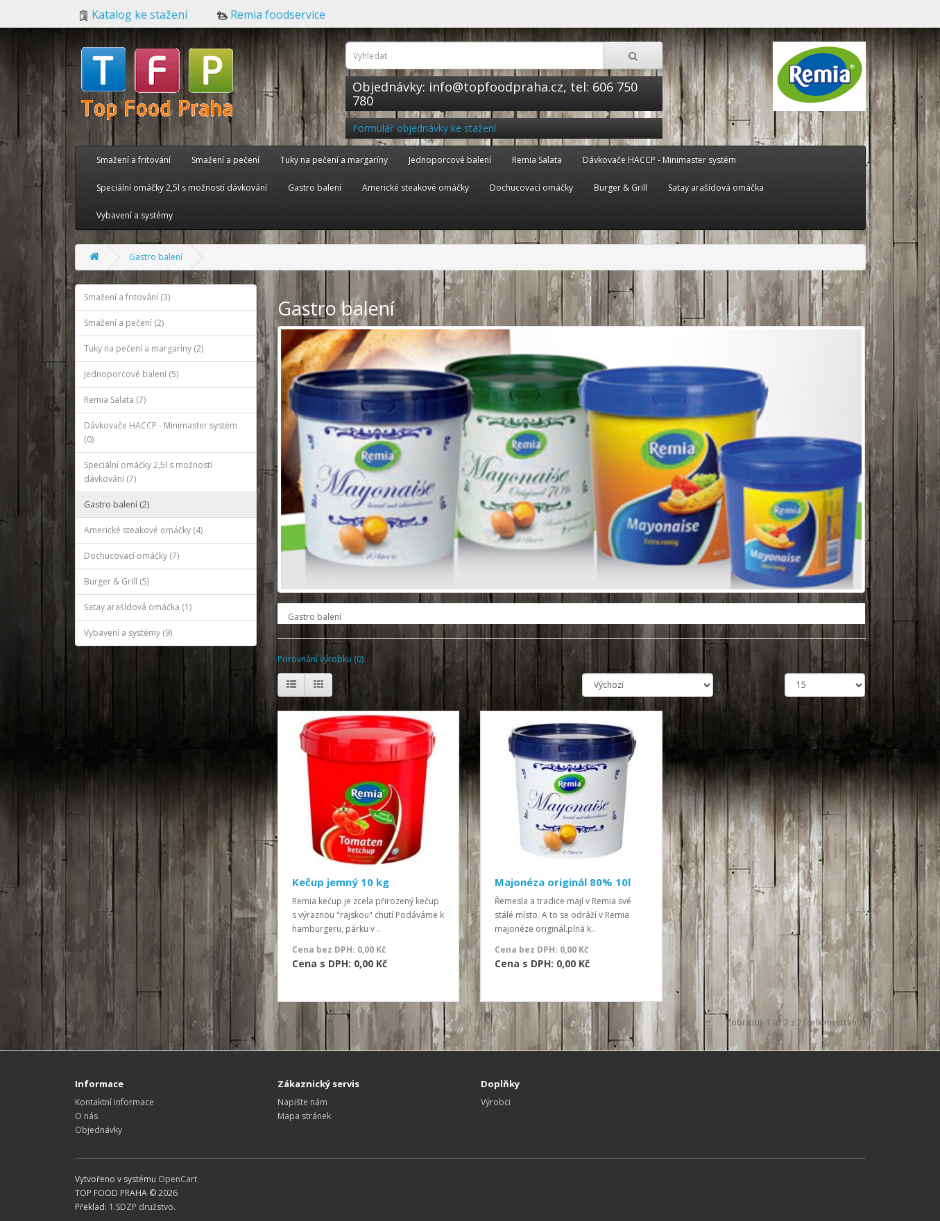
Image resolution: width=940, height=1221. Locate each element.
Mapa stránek (304, 1116)
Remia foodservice (271, 14)
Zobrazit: (749, 680)
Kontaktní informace (114, 1102)
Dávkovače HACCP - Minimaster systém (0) (160, 432)
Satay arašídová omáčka (716, 187)
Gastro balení (314, 187)
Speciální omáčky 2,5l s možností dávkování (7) (148, 472)
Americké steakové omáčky (415, 187)
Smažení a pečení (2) (124, 323)
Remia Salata (537, 160)
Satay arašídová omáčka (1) (137, 607)
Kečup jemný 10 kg (340, 882)
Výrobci (496, 1102)
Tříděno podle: (531, 680)
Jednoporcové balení (450, 160)
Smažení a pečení (225, 160)
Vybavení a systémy (134, 215)
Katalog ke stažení (132, 14)
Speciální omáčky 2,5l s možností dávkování (181, 187)
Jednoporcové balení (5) (131, 374)
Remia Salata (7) (115, 400)
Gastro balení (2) (116, 504)
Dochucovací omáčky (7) (131, 556)
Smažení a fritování (133, 160)
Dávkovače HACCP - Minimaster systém (659, 160)
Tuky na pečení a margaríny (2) (143, 348)
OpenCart (177, 1179)
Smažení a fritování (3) (127, 297)
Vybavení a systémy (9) (128, 633)
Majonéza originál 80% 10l (563, 882)
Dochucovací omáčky (531, 187)
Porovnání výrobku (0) (320, 659)
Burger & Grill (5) (116, 581)
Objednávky (98, 1130)
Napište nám (302, 1102)
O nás (86, 1116)
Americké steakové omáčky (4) (143, 530)
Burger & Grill (620, 187)
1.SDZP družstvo (141, 1207)
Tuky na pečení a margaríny (334, 160)
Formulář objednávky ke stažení (424, 128)
